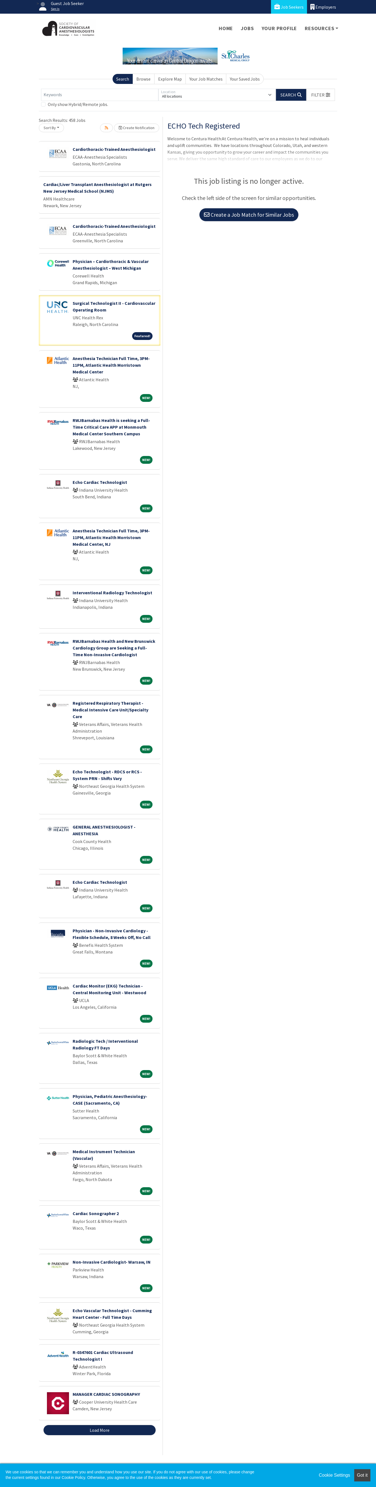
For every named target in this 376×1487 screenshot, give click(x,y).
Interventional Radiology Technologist (112, 592)
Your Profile (279, 28)
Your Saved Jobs (245, 79)
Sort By (50, 127)
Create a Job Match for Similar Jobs (249, 214)
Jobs (247, 28)
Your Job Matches (206, 79)
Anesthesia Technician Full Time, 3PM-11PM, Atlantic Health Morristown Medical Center (111, 365)
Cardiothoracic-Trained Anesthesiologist (114, 149)
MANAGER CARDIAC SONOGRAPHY (106, 1394)
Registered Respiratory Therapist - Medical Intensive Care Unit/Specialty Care (110, 709)
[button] (320, 95)
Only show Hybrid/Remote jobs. (78, 104)
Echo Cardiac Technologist (100, 482)
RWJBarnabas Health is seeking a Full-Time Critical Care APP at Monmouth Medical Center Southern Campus (111, 426)
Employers (323, 6)
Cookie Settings (334, 1475)
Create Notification (136, 127)
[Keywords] (99, 95)
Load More (100, 1430)
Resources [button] (319, 28)
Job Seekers (289, 6)
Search (122, 79)
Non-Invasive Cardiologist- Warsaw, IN (112, 1262)
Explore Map (170, 79)
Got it (362, 1475)
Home (226, 28)
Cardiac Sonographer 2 (96, 1213)
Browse (143, 79)
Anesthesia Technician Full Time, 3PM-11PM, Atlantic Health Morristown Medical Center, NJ (111, 537)
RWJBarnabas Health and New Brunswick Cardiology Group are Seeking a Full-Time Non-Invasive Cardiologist (114, 647)
